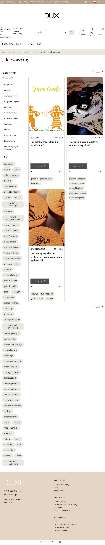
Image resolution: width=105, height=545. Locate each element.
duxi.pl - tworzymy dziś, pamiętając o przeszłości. (21, 52)
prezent (81, 178)
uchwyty (49, 298)
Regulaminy (58, 507)
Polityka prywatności (61, 530)
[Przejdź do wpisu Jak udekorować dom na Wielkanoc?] (47, 106)
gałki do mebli (46, 178)
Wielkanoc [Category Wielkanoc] (35, 137)
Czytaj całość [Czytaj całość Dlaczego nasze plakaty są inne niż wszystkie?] (78, 166)
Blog (45, 52)
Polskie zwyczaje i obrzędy (11, 147)
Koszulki (7, 90)
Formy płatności (60, 501)
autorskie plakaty (76, 183)
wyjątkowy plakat (77, 197)
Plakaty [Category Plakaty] (72, 137)
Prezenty (7, 107)
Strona (93, 71)
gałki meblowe (47, 293)
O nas (56, 488)
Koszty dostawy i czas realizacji (65, 504)
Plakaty (7, 129)
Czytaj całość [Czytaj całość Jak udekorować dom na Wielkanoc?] (40, 166)
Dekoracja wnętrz (11, 118)
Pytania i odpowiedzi (62, 510)
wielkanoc (35, 183)
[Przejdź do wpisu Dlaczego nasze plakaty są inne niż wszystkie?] (85, 106)
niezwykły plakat (76, 188)
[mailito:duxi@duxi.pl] (5, 35)
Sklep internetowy (49, 542)
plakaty (34, 178)
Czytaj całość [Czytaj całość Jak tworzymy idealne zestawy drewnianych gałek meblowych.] (40, 281)
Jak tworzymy (9, 141)
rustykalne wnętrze (11, 101)
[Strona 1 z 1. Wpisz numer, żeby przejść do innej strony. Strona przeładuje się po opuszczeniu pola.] (98, 71)
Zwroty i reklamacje (61, 527)
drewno (34, 293)
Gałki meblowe (10, 135)
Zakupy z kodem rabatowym (65, 524)
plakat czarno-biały (77, 193)
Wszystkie (8, 84)
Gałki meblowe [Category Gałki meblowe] (37, 249)
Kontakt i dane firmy (61, 485)
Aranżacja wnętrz (10, 96)
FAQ (55, 521)
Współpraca (58, 491)
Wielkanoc (8, 124)
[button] (71, 32)
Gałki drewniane (10, 113)
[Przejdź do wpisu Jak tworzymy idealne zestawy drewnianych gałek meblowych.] (47, 217)
